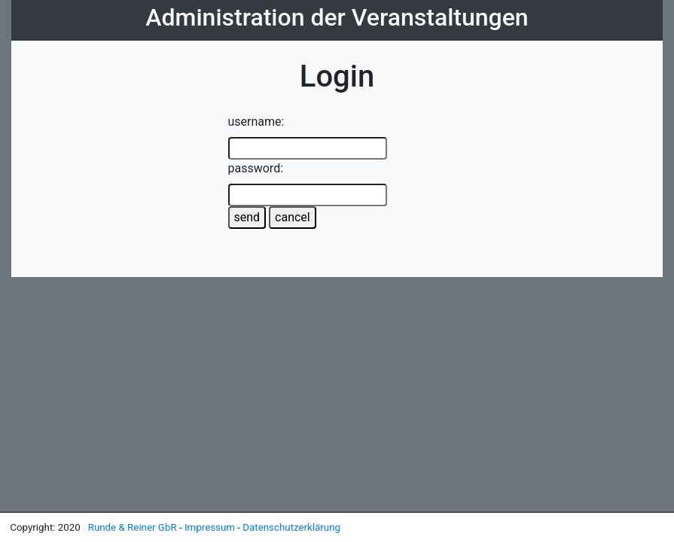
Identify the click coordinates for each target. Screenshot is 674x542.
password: (256, 168)
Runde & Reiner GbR (133, 527)
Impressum (211, 527)
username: (256, 121)
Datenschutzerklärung (291, 527)
